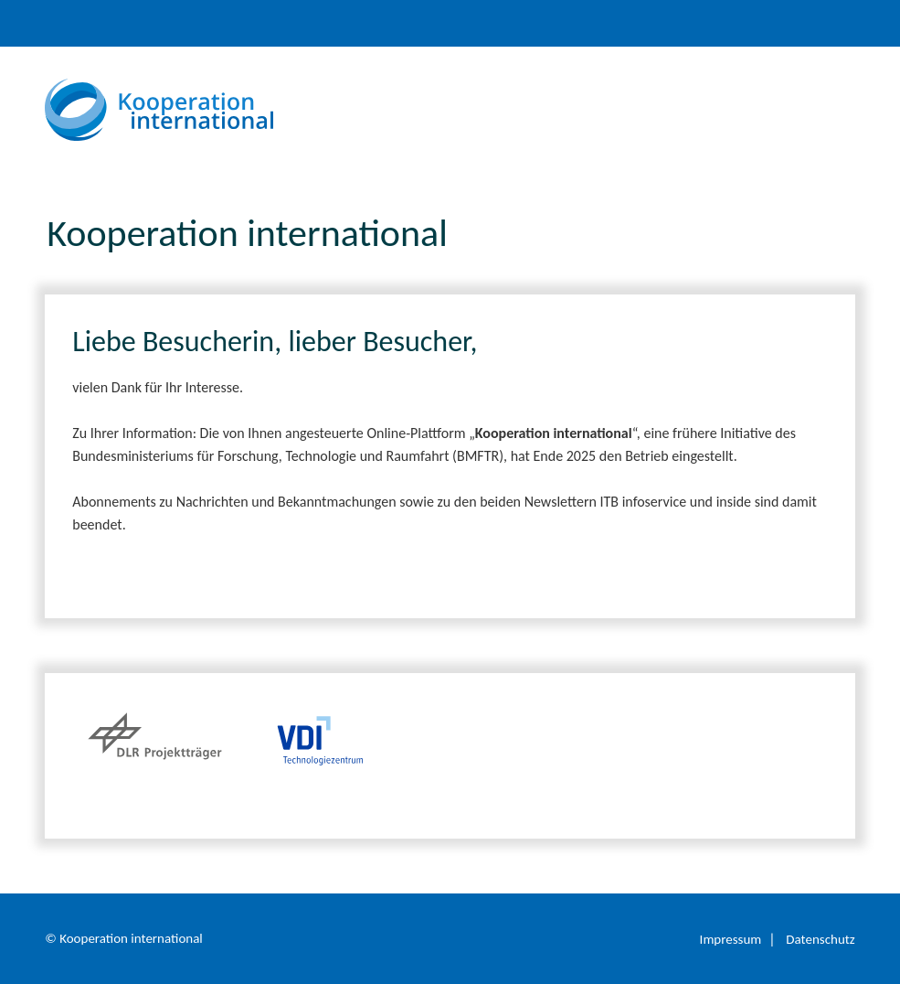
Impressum (731, 939)
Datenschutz (820, 939)
